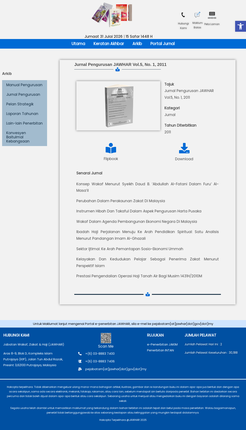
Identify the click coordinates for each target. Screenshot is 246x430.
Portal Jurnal (162, 44)
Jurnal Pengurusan (23, 94)
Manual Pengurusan (24, 84)
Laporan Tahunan (22, 113)
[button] (240, 26)
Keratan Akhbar (109, 44)
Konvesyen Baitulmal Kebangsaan (17, 137)
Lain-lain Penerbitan (24, 123)
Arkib (137, 44)
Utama (78, 44)
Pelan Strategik (19, 104)
